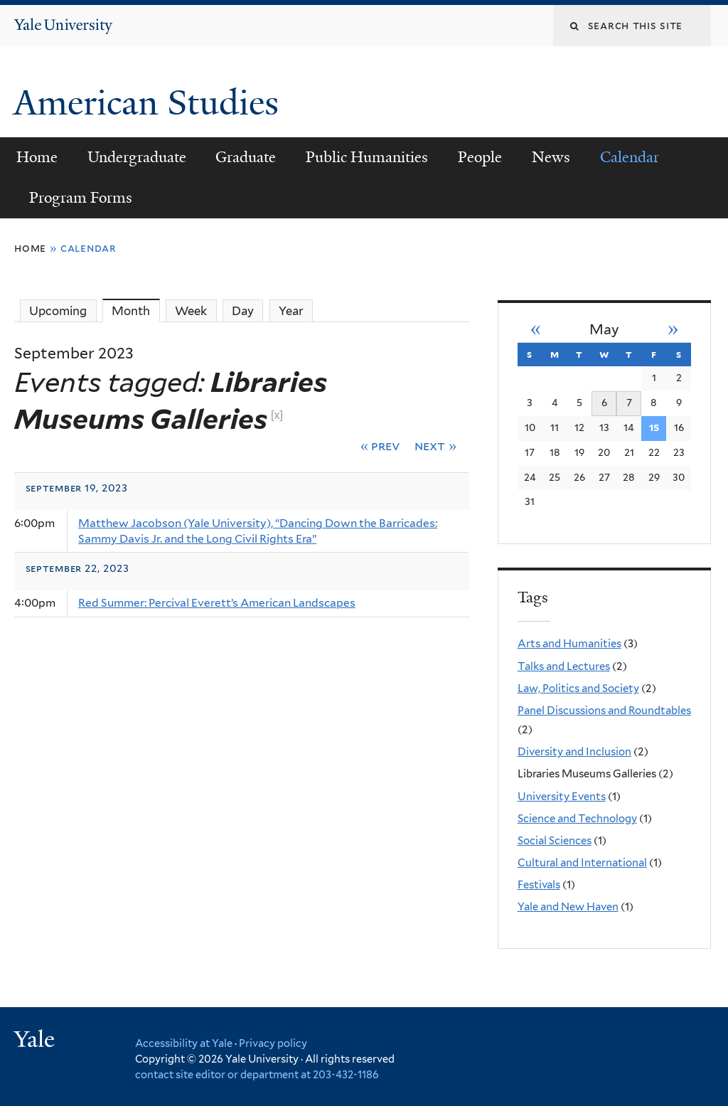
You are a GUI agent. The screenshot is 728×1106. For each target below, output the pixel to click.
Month (135, 310)
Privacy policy (273, 1043)
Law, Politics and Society (578, 688)
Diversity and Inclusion (574, 751)
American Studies (150, 103)
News (551, 157)
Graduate (245, 157)
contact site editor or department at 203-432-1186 (257, 1074)
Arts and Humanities (569, 643)
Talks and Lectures (564, 666)
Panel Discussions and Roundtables (604, 710)
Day (243, 311)
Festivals (539, 884)
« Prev (380, 445)
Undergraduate (136, 157)
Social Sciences (555, 840)
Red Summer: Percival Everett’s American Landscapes (216, 603)
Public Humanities (367, 157)
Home (37, 157)
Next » (435, 445)
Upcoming (58, 311)
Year (291, 311)
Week (191, 311)
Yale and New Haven (568, 906)
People (480, 157)
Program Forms (80, 198)
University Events (562, 796)
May (604, 329)
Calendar (629, 157)
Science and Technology (577, 818)
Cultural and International (582, 862)
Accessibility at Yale (183, 1043)
